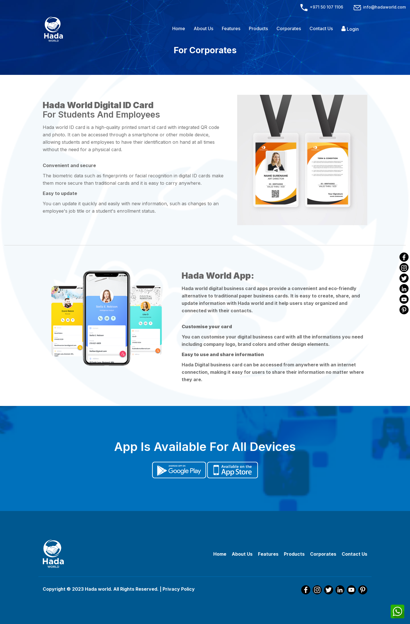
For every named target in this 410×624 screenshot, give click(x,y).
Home (178, 28)
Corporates (288, 28)
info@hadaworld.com (379, 7)
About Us (203, 28)
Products (258, 28)
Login (350, 29)
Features (231, 28)
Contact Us (321, 28)
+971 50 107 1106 (321, 7)
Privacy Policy (179, 589)
